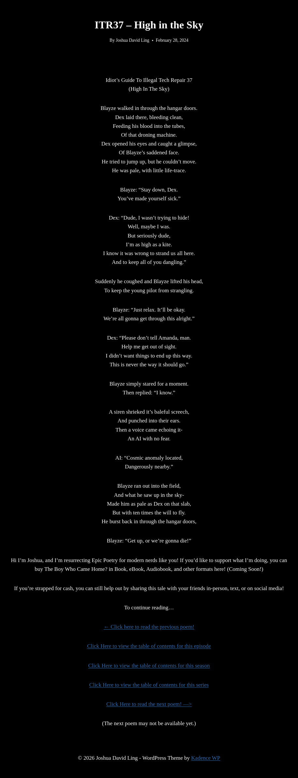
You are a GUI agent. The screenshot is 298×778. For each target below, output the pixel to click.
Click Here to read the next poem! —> (149, 704)
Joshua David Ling (132, 40)
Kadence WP (205, 758)
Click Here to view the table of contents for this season (149, 666)
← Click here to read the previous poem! (149, 627)
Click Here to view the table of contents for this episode (149, 646)
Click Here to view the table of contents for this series (149, 685)
